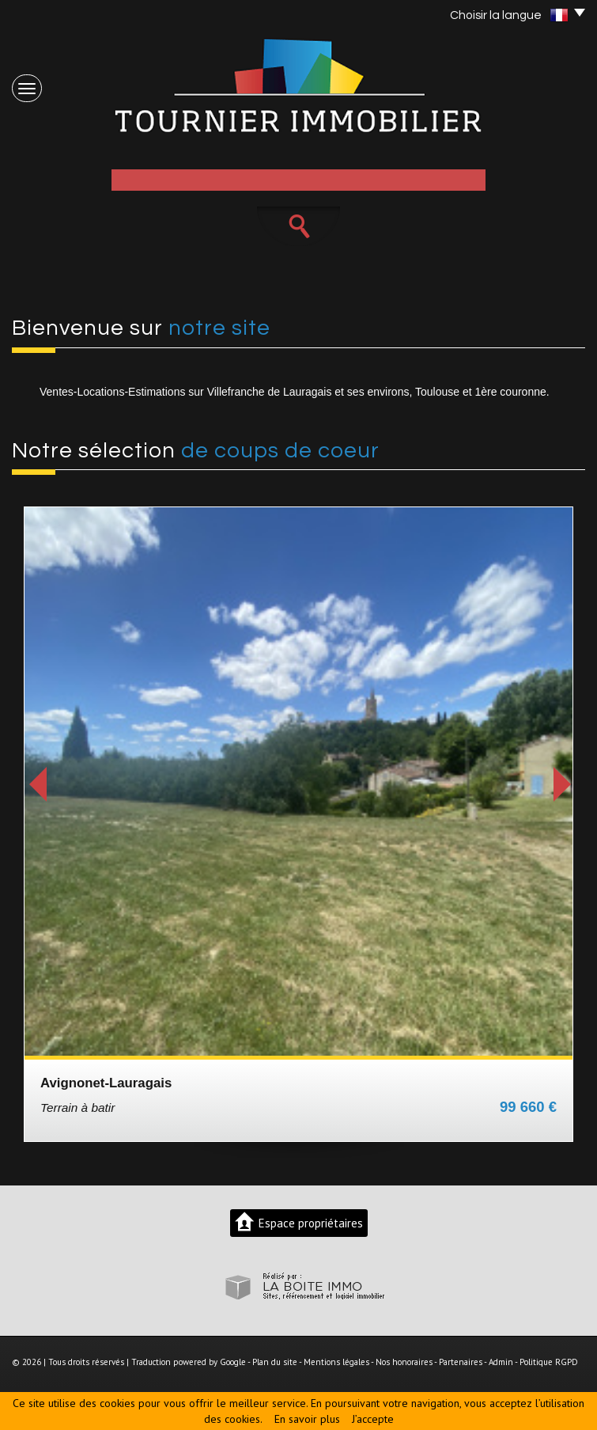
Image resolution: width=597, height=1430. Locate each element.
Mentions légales (336, 1361)
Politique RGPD (549, 1361)
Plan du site (274, 1361)
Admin (501, 1361)
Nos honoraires (404, 1361)
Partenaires (460, 1361)
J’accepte (373, 1419)
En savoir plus (307, 1419)
